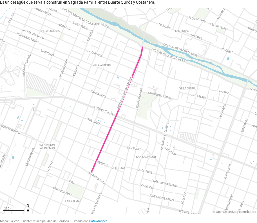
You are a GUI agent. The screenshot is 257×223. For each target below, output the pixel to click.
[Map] (128, 111)
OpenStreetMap (227, 212)
